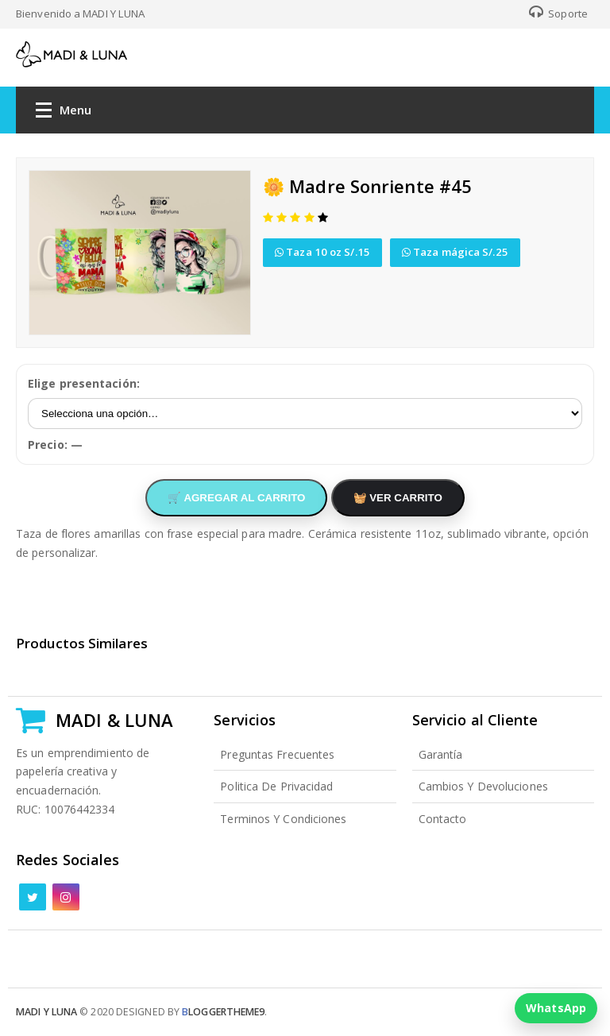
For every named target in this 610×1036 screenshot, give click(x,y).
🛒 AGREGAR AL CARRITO (236, 498)
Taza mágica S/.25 (455, 252)
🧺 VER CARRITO (397, 498)
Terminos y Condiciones (283, 818)
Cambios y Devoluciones (483, 786)
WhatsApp (556, 1007)
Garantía (441, 754)
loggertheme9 (223, 1012)
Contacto (443, 818)
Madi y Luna (46, 1012)
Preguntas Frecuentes (277, 754)
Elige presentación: (84, 383)
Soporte (558, 13)
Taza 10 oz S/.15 (322, 252)
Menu (63, 113)
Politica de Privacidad (276, 786)
